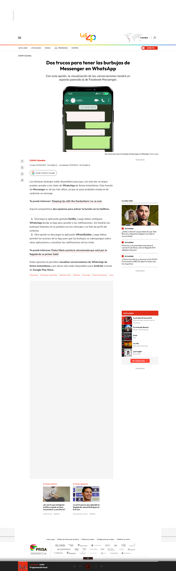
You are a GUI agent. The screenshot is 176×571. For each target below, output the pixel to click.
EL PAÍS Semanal (111, 548)
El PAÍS (60, 545)
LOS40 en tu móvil (123, 539)
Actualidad (36, 48)
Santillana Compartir (96, 545)
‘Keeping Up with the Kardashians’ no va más (76, 201)
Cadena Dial (102, 548)
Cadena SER (106, 545)
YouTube (88, 523)
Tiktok (78, 523)
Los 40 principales (71, 545)
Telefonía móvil (65, 275)
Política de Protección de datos (68, 539)
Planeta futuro (120, 548)
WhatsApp (22, 174)
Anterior (74, 566)
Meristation (125, 552)
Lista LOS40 (22, 48)
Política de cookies (88, 539)
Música (48, 48)
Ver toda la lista (138, 361)
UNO (77, 548)
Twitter (22, 167)
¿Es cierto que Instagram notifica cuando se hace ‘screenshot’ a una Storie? (54, 507)
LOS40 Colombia (88, 38)
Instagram (83, 523)
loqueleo (114, 552)
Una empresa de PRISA (38, 547)
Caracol (131, 545)
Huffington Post (63, 548)
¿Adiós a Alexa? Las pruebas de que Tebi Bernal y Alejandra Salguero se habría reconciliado (139, 233)
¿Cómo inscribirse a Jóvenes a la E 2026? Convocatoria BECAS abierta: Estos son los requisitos (139, 261)
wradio (84, 548)
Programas (63, 48)
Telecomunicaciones (99, 275)
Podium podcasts (83, 552)
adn (122, 545)
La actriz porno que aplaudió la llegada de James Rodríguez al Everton (86, 507)
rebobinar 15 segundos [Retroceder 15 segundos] (80, 566)
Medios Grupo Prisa (38, 553)
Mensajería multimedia (48, 275)
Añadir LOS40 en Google (45, 173)
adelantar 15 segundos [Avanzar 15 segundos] (95, 566)
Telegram (22, 180)
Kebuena (129, 548)
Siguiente (101, 566)
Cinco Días (93, 548)
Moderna (70, 552)
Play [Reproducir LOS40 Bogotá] (88, 566)
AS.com (114, 545)
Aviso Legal (51, 539)
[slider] (88, 561)
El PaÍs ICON (93, 552)
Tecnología (86, 275)
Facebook (22, 161)
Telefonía (76, 275)
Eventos (75, 48)
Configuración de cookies (105, 539)
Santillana (83, 545)
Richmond (58, 552)
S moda (103, 552)
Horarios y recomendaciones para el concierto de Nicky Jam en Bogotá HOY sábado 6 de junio (139, 247)
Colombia (144, 38)
